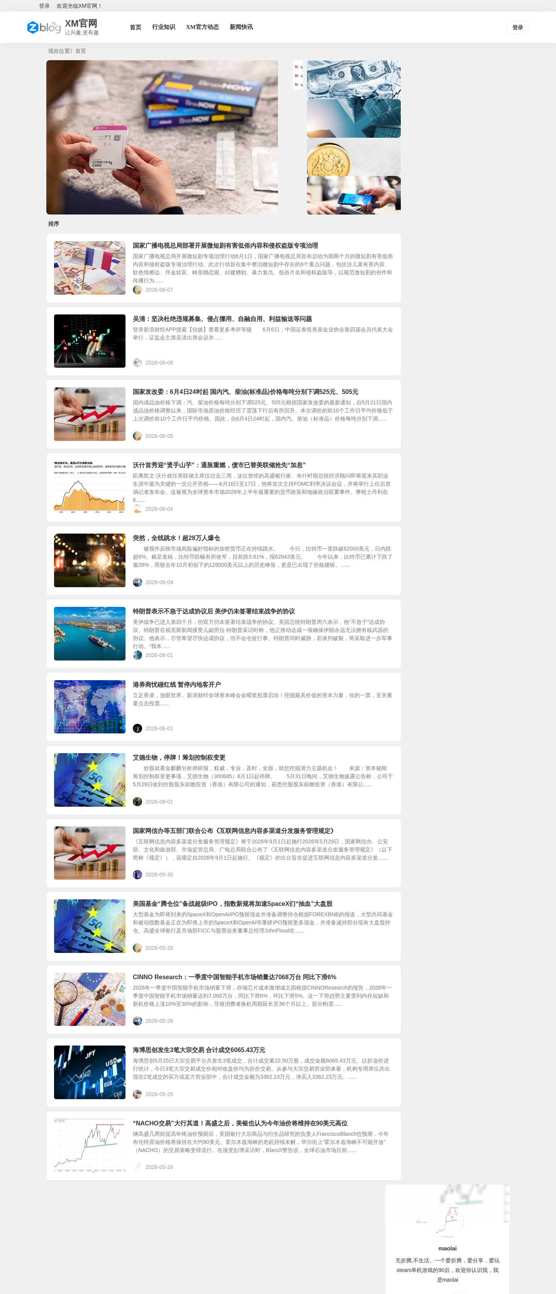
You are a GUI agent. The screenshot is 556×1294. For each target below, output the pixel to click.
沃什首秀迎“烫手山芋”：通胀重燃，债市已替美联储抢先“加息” (225, 478)
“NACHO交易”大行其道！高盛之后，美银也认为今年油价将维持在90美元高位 (246, 1176)
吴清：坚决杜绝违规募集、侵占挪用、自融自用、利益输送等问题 (228, 323)
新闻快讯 (246, 27)
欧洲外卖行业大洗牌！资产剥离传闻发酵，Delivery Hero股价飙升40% (469, 285)
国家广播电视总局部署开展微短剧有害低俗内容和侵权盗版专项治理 (231, 245)
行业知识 (168, 27)
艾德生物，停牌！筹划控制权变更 (185, 788)
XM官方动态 (207, 27)
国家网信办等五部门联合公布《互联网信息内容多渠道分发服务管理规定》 (241, 866)
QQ (459, 175)
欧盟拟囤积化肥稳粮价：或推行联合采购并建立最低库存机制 (468, 250)
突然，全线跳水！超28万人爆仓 (182, 555)
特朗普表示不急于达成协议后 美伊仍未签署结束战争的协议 (220, 633)
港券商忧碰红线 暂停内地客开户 (183, 711)
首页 (140, 27)
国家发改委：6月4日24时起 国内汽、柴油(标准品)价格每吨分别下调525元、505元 (251, 400)
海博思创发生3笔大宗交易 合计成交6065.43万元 (205, 1098)
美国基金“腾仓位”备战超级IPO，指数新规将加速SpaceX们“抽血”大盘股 (239, 943)
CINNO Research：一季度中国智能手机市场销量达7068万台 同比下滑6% (240, 1021)
